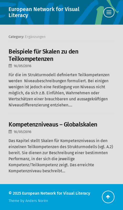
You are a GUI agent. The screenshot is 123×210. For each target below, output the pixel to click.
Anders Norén (36, 201)
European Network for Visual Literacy (44, 12)
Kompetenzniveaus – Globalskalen (53, 124)
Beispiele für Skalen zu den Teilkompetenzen (43, 55)
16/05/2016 (22, 66)
